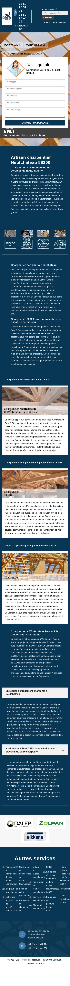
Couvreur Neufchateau (37, 899)
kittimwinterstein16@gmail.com (23, 54)
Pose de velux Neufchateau (23, 892)
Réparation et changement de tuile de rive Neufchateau (10, 875)
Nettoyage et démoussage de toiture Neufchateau (23, 875)
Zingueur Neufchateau (10, 890)
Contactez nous (36, 45)
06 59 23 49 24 (22, 18)
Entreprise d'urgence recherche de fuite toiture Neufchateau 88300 (50, 882)
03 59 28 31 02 (22, 7)
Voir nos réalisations (55, 22)
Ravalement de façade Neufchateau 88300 (64, 895)
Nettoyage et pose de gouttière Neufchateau (10, 904)
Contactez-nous (35, 963)
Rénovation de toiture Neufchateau (37, 887)
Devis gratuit (12, 45)
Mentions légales (52, 960)
